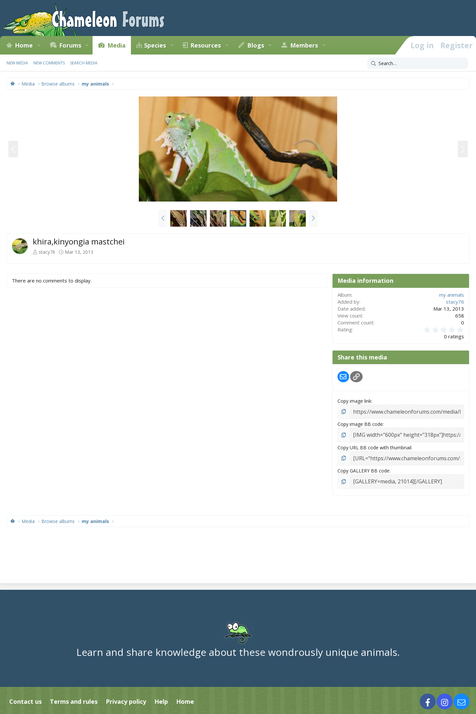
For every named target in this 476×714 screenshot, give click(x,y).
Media (116, 45)
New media (17, 63)
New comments (49, 63)
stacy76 (47, 252)
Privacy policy (126, 698)
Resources (205, 45)
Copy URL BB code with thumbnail (374, 445)
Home (24, 45)
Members (304, 45)
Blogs (255, 45)
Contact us (25, 698)
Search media (84, 63)
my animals (451, 294)
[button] (38, 45)
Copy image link (354, 401)
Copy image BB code (360, 423)
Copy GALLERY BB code (363, 468)
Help (161, 698)
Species (155, 45)
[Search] (417, 63)
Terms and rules (74, 698)
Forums (70, 45)
